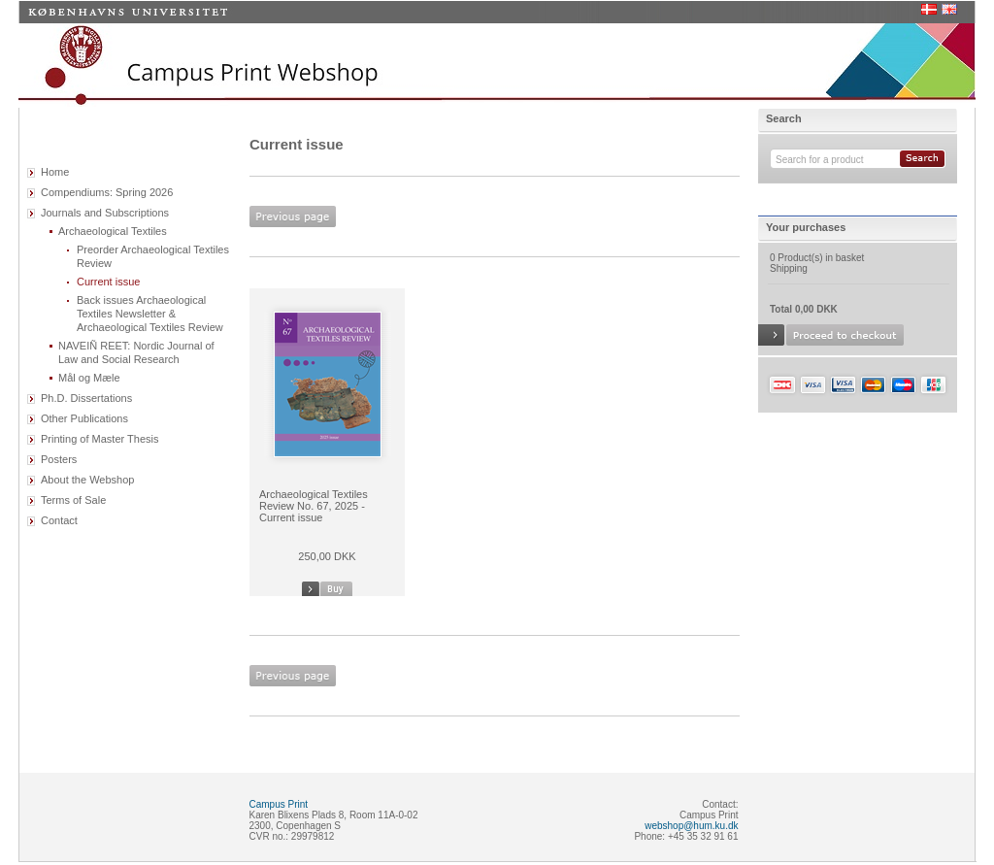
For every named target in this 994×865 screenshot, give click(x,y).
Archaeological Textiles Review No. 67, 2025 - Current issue (313, 505)
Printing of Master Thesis (99, 439)
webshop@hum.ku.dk (691, 825)
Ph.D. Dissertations (86, 398)
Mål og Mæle (89, 377)
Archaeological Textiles (112, 231)
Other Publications (84, 418)
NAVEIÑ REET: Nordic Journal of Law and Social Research (136, 352)
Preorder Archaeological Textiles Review (153, 256)
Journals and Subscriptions (105, 212)
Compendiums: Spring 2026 (107, 192)
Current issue (108, 281)
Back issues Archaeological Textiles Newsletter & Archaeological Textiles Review (150, 313)
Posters (59, 459)
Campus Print (279, 804)
